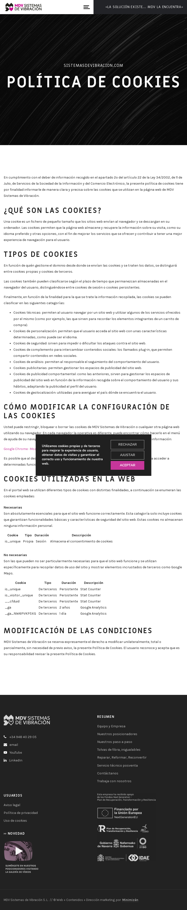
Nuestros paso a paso (114, 742)
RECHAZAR (127, 444)
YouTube (15, 752)
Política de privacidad (21, 813)
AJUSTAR (127, 455)
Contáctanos (107, 773)
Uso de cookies (15, 821)
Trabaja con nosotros (114, 781)
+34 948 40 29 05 (23, 737)
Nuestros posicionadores (117, 734)
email (13, 745)
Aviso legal (12, 805)
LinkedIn (15, 760)
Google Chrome (16, 449)
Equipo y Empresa (111, 726)
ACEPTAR (127, 465)
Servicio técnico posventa (117, 765)
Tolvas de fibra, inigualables (118, 750)
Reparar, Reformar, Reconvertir (122, 757)
